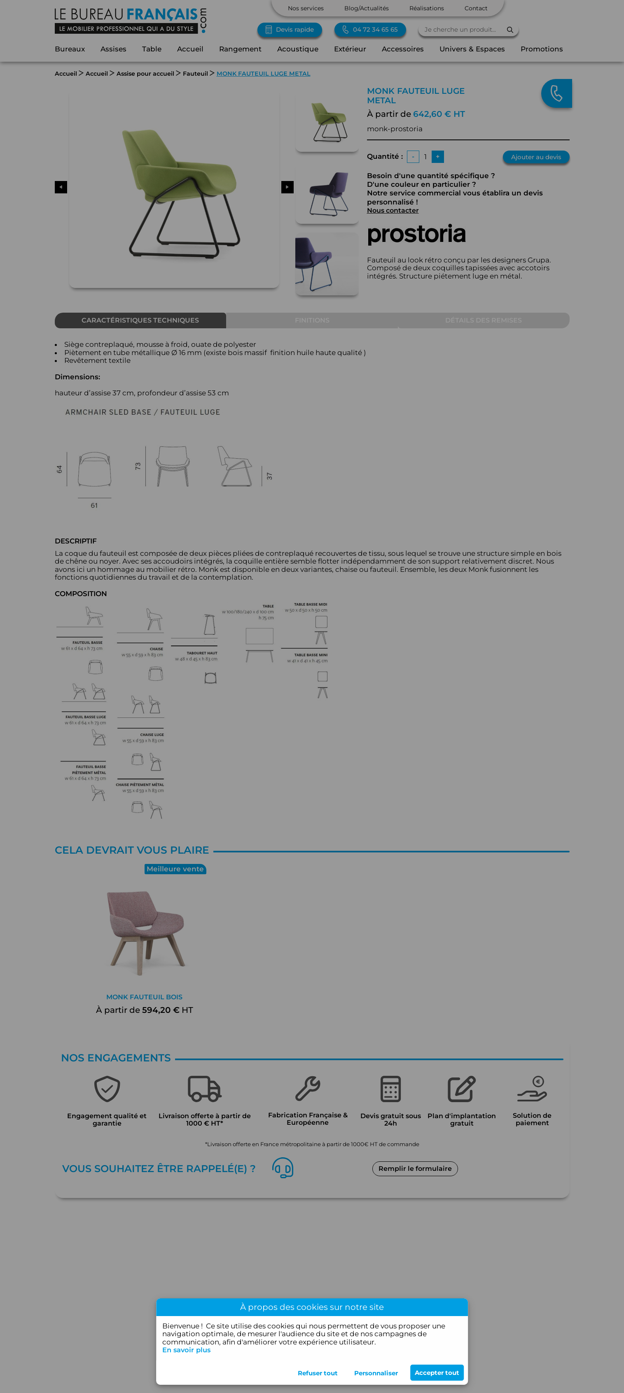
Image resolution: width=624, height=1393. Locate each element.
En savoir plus (187, 1350)
